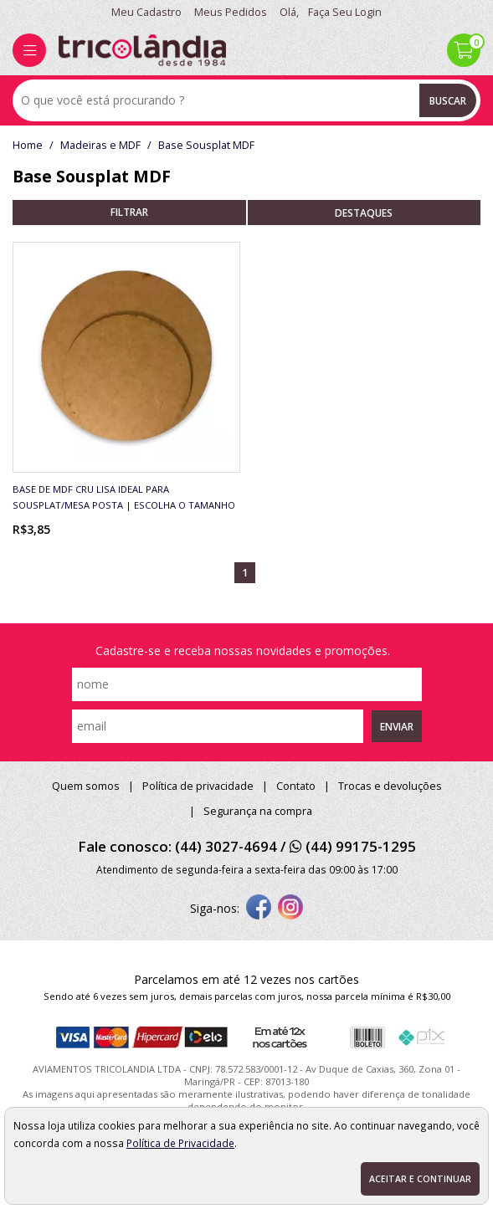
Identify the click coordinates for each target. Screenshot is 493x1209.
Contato (296, 786)
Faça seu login (345, 12)
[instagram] (290, 908)
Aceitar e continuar (420, 1179)
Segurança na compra (257, 811)
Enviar (396, 726)
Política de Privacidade (180, 1143)
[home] (142, 50)
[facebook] (258, 908)
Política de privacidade (198, 786)
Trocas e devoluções (390, 786)
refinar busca (129, 212)
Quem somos (86, 786)
